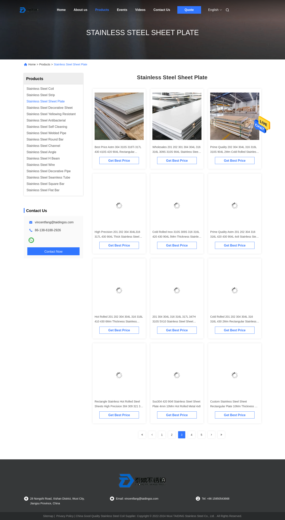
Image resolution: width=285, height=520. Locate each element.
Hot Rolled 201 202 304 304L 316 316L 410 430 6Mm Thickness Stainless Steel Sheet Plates (119, 321)
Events (122, 9)
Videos (140, 9)
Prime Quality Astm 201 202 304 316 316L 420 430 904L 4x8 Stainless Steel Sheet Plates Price (234, 236)
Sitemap (48, 516)
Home (61, 9)
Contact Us (161, 9)
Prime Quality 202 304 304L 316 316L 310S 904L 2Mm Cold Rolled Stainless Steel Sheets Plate (233, 151)
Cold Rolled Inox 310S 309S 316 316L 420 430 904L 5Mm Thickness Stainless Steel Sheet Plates (176, 236)
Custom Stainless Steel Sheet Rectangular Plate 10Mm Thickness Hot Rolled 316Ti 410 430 (234, 406)
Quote (189, 9)
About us (80, 9)
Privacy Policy (65, 516)
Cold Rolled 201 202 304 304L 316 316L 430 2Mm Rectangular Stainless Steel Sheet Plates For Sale (233, 321)
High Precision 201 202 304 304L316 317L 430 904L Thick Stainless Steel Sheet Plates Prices (117, 236)
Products (102, 9)
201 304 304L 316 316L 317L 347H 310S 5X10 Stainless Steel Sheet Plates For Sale (174, 321)
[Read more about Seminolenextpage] (142, 434)
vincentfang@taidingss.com (54, 222)
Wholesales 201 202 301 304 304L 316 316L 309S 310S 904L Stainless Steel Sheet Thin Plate (176, 151)
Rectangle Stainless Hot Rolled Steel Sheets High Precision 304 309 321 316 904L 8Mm (119, 406)
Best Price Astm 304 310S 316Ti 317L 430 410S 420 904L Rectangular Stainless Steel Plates (118, 151)
